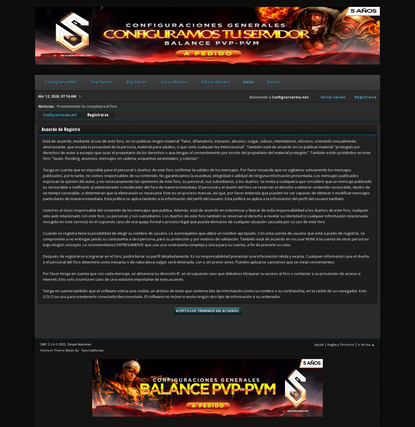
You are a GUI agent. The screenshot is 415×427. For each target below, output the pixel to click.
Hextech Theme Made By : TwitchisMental (71, 350)
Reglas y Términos (340, 344)
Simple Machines (79, 344)
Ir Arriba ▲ (366, 344)
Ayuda (319, 344)
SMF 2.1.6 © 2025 (53, 344)
